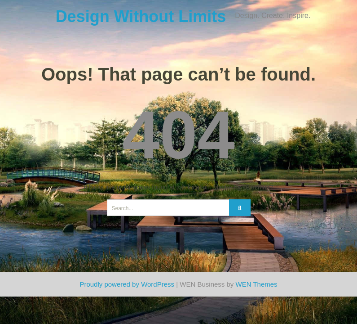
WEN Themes (257, 284)
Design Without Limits (141, 16)
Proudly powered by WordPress (126, 284)
